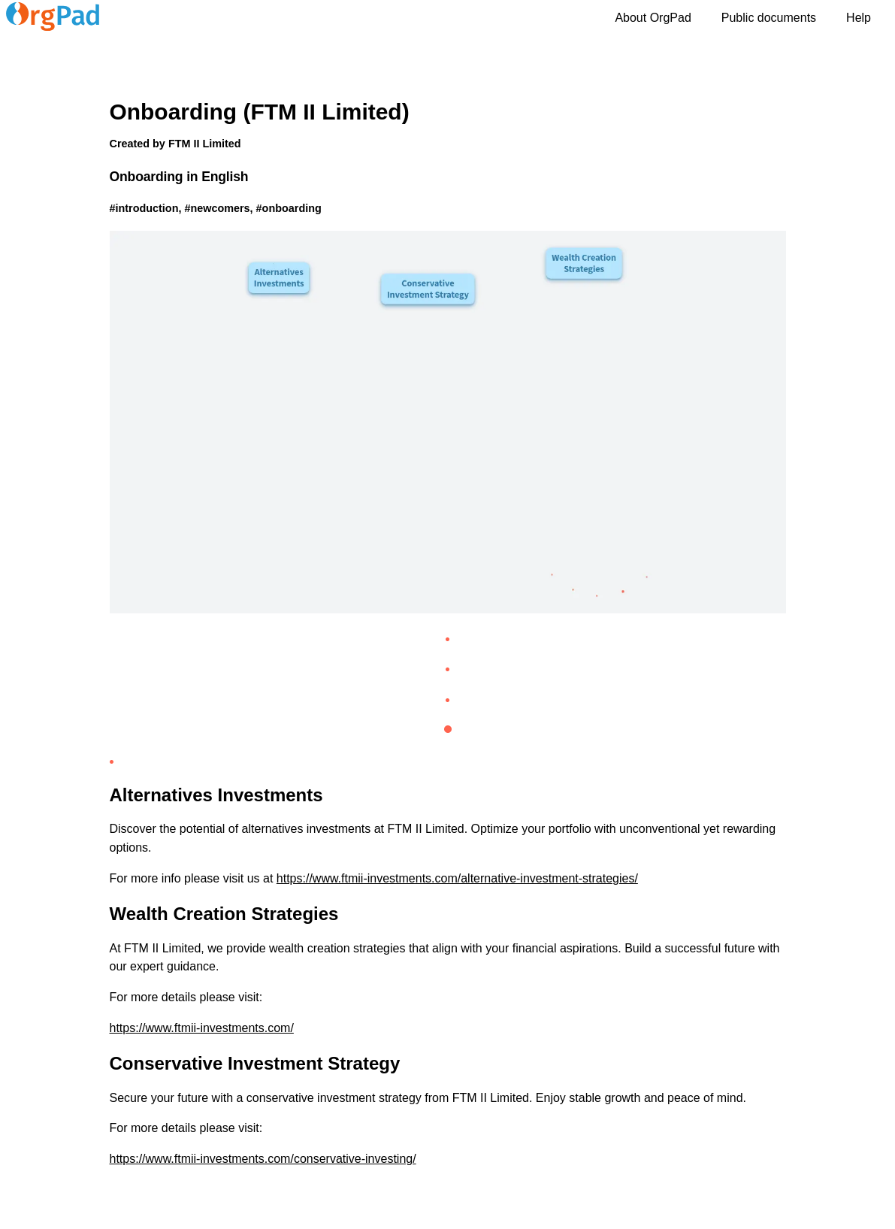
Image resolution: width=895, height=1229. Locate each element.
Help (858, 17)
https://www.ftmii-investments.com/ (202, 1028)
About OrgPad (653, 17)
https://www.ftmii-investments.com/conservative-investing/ (263, 1158)
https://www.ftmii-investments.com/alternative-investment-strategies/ (457, 878)
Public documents (768, 17)
